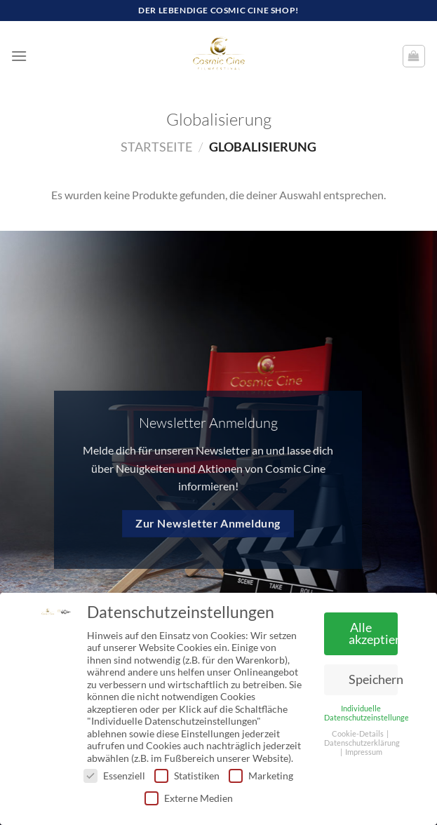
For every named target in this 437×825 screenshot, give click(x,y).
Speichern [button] (373, 679)
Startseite (156, 146)
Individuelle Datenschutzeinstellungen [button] (368, 713)
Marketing (261, 775)
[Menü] (19, 56)
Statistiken (187, 775)
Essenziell (114, 775)
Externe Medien (188, 798)
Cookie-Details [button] (358, 734)
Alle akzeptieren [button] (373, 634)
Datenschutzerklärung (362, 743)
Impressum (363, 752)
